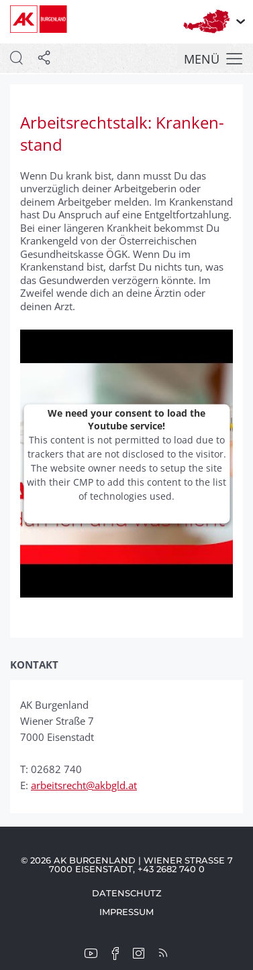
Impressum (126, 911)
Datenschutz (127, 893)
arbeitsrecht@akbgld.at (84, 785)
